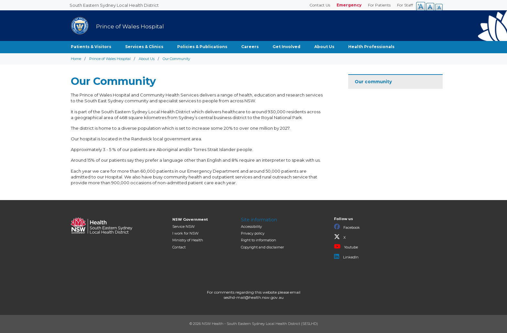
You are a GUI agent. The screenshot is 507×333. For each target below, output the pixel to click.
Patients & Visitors (91, 46)
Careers (250, 46)
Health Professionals (371, 46)
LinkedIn (346, 256)
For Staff (405, 5)
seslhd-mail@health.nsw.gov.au (254, 297)
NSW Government (190, 219)
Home (76, 58)
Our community (373, 81)
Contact (179, 247)
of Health (187, 240)
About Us (324, 46)
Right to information (258, 240)
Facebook (347, 227)
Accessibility (251, 226)
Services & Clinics (144, 46)
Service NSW (183, 226)
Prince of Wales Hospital (110, 58)
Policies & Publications (202, 46)
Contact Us (319, 5)
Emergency (349, 5)
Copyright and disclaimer (262, 247)
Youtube (346, 246)
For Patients (379, 5)
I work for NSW (185, 233)
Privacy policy (252, 233)
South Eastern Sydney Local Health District (114, 5)
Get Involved (286, 46)
